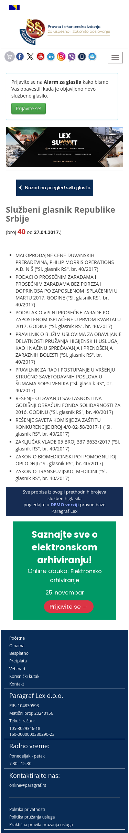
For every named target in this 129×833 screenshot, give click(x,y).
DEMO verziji (65, 504)
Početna (17, 638)
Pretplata (18, 661)
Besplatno (19, 653)
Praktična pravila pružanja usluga (41, 824)
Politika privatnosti (27, 809)
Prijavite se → (69, 606)
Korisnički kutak (24, 676)
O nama (16, 646)
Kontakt (16, 684)
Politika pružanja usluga (32, 817)
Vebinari (17, 669)
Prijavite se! (28, 108)
